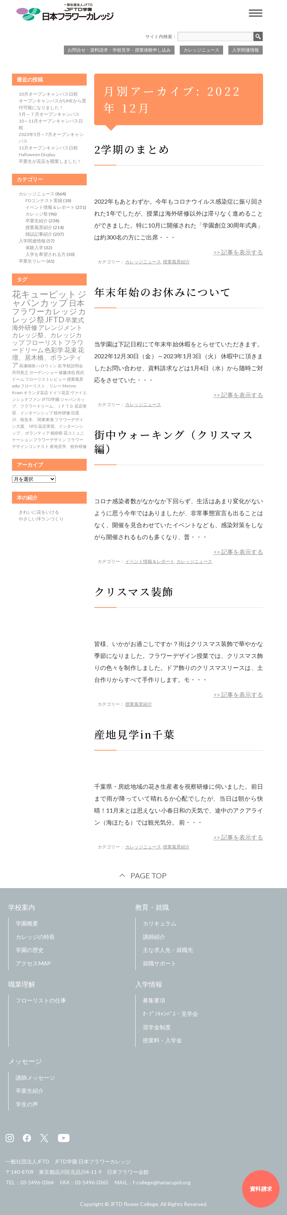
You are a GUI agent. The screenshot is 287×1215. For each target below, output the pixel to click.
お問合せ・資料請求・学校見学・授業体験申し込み (119, 50)
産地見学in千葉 (134, 734)
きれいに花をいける (39, 512)
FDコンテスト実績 (43, 200)
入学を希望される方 (45, 254)
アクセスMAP (33, 963)
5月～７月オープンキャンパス (49, 114)
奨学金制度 (157, 1027)
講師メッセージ (35, 1077)
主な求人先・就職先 (168, 949)
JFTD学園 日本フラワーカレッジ (93, 1161)
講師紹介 (154, 936)
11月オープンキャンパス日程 (48, 148)
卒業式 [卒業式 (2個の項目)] (74, 320)
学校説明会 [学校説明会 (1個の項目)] (72, 365)
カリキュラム (159, 923)
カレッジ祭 (36, 214)
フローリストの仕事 (41, 1000)
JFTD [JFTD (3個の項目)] (54, 319)
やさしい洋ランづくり (41, 519)
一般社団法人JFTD (27, 1161)
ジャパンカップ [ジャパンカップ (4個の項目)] (49, 298)
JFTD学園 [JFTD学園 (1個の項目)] (50, 399)
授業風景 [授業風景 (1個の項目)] (75, 379)
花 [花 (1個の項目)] (60, 365)
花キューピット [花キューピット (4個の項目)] (44, 293)
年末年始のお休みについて (163, 291)
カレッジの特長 (35, 936)
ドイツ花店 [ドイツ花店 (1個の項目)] (59, 392)
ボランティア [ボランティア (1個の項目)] (37, 432)
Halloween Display (37, 154)
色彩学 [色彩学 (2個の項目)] (54, 350)
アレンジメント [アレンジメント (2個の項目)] (60, 327)
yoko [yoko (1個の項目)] (16, 385)
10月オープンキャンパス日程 (48, 94)
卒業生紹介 (36, 220)
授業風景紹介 (176, 262)
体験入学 (34, 247)
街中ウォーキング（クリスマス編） (174, 441)
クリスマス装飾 (134, 591)
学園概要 (27, 923)
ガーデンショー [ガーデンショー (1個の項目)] (43, 372)
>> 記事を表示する (238, 252)
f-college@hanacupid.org (162, 1182)
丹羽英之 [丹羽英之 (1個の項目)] (20, 372)
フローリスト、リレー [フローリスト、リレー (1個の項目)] (41, 385)
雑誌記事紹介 (38, 234)
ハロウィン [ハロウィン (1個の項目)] (46, 365)
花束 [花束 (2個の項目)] (70, 350)
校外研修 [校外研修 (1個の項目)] (62, 412)
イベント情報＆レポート (150, 561)
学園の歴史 (30, 949)
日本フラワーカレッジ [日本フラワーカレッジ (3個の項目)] (48, 307)
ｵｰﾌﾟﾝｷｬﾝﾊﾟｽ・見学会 (170, 1013)
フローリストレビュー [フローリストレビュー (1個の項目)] (45, 379)
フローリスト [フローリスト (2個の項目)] (44, 342)
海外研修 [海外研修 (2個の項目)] (24, 327)
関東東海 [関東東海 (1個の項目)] (45, 419)
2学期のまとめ (132, 149)
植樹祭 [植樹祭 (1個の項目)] (56, 432)
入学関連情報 (245, 50)
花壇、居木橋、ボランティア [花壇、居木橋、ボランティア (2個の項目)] (48, 357)
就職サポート (159, 963)
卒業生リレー (32, 261)
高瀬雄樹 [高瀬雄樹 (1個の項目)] (27, 365)
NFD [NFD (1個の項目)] (33, 426)
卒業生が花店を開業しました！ (50, 161)
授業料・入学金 (162, 1040)
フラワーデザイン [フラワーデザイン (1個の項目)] (49, 439)
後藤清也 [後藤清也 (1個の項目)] (67, 372)
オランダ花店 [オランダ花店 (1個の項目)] (36, 392)
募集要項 (154, 1000)
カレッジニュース (201, 50)
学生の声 (27, 1104)
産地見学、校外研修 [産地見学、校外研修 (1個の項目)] (68, 446)
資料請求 (261, 1189)
